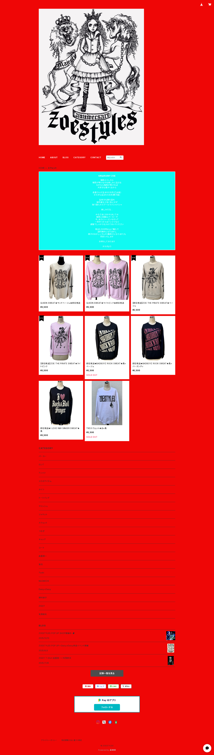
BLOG (66, 157)
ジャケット (43, 514)
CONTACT (95, 157)
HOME (42, 157)
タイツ (41, 489)
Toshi (41, 572)
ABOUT (54, 157)
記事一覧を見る (107, 673)
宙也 (41, 564)
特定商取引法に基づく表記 (71, 740)
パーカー (43, 456)
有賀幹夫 (43, 614)
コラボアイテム (45, 481)
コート (41, 548)
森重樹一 (43, 556)
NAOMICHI (44, 581)
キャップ (42, 539)
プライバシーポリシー (49, 740)
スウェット (43, 523)
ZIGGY (42, 606)
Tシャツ (42, 473)
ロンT (41, 464)
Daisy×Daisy (45, 589)
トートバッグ (44, 498)
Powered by (107, 750)
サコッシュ (43, 506)
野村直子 (43, 597)
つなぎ (41, 531)
